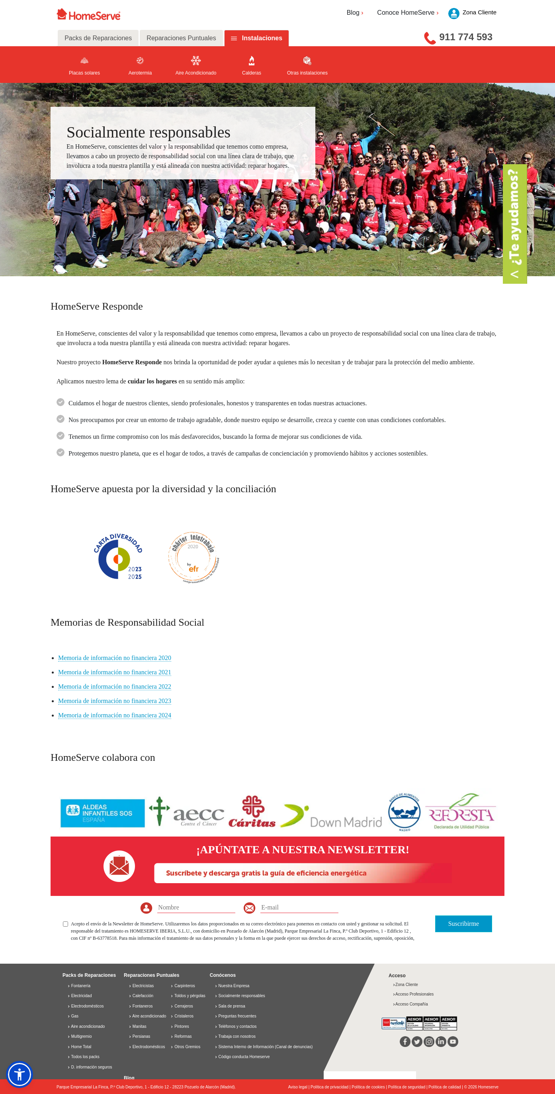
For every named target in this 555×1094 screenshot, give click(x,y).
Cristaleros (181, 1016)
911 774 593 (466, 36)
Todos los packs (83, 1057)
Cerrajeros (181, 1006)
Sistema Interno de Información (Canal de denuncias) (266, 1047)
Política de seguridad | (408, 1087)
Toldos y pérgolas (187, 996)
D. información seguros (89, 1067)
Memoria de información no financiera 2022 (114, 686)
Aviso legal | (299, 1087)
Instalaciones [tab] (262, 38)
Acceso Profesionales (413, 994)
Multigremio (79, 1036)
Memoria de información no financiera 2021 (114, 672)
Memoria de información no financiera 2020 (114, 657)
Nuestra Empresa (234, 986)
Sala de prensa (232, 1006)
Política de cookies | (370, 1087)
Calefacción (141, 996)
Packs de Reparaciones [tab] (98, 38)
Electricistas (141, 986)
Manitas (138, 1026)
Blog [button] (356, 12)
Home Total (79, 1047)
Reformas (181, 1036)
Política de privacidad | (331, 1087)
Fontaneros (140, 1006)
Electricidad (79, 996)
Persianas (139, 1036)
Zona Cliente (405, 984)
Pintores (179, 1026)
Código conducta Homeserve (244, 1057)
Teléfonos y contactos (237, 1026)
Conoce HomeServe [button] (408, 12)
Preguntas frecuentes (237, 1016)
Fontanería (78, 986)
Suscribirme (463, 923)
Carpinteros (182, 986)
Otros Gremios (185, 1047)
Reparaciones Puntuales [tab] (181, 38)
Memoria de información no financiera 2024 (114, 715)
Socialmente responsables (242, 996)
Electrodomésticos (85, 1006)
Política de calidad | (446, 1087)
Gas (72, 1016)
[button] (19, 1074)
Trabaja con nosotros (237, 1036)
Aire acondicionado (86, 1026)
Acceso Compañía (410, 1004)
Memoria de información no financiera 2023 (114, 700)
